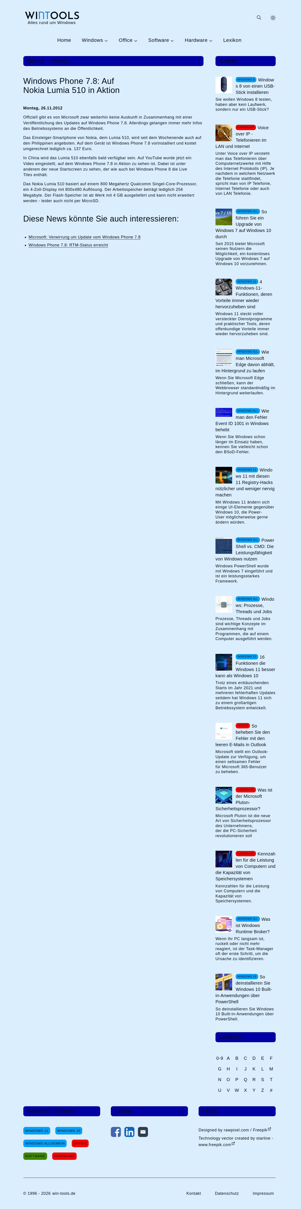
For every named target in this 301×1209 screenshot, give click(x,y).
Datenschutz (227, 1193)
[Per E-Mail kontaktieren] (143, 1133)
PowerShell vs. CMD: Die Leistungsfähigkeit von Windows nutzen (244, 549)
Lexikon (232, 40)
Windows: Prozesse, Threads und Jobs (255, 605)
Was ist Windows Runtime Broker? (253, 925)
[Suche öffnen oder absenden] (258, 17)
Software (158, 40)
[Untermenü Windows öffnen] (105, 40)
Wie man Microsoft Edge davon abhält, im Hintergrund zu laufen (245, 361)
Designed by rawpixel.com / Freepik (233, 1130)
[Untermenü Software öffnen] (171, 40)
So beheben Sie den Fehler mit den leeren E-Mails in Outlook (242, 735)
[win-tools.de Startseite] (51, 18)
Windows (92, 40)
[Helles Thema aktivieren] (273, 17)
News (60, 61)
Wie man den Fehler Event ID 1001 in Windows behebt (242, 420)
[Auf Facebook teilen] (116, 1133)
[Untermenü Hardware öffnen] (210, 40)
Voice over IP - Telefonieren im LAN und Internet (242, 137)
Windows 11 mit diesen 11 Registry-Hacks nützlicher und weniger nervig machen (245, 482)
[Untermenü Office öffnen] (135, 40)
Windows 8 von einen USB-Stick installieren (255, 86)
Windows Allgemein (45, 1143)
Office (126, 40)
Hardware (196, 40)
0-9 (219, 1058)
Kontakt (193, 1193)
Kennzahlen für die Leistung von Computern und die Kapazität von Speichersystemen (245, 866)
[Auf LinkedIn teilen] (129, 1133)
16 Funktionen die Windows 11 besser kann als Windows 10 (245, 666)
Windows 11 (36, 1130)
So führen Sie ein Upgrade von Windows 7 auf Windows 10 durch (243, 224)
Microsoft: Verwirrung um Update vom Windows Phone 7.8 (85, 237)
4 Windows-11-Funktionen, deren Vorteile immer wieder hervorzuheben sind (243, 294)
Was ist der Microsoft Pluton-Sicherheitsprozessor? (243, 799)
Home (64, 40)
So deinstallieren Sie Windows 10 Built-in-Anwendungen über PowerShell (243, 989)
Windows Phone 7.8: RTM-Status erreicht (68, 245)
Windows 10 (68, 1130)
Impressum (263, 1193)
